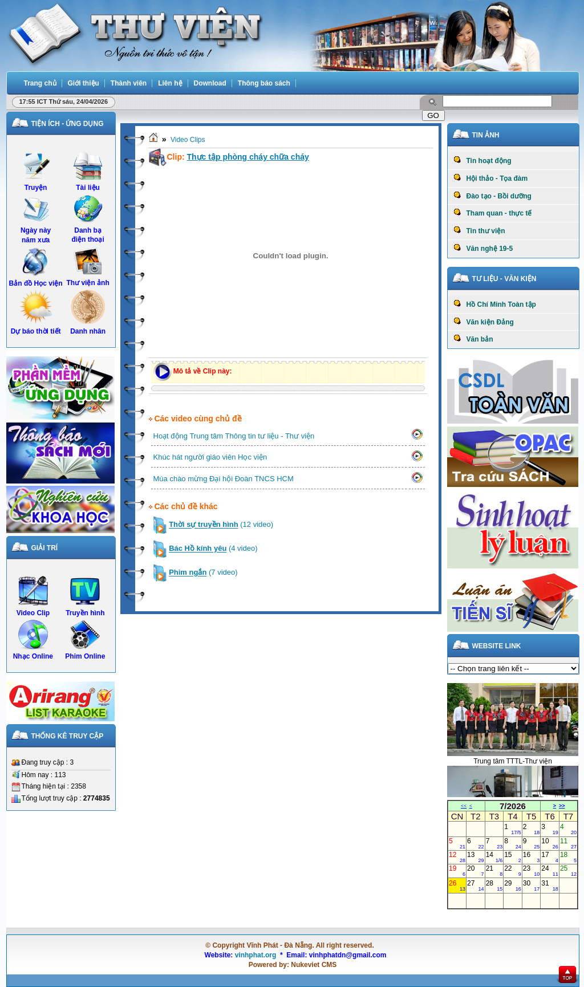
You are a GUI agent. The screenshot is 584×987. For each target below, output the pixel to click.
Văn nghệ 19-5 (483, 248)
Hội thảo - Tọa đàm (490, 177)
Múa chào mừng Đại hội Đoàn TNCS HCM (223, 478)
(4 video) (213, 549)
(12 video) (221, 525)
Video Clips (188, 140)
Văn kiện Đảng (483, 321)
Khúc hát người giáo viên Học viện (210, 457)
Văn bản (473, 338)
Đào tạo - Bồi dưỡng (492, 195)
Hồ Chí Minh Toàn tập (494, 303)
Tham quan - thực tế (492, 212)
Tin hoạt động (482, 160)
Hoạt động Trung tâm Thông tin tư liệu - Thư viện (234, 436)
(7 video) (203, 572)
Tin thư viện (479, 230)
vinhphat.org (256, 955)
